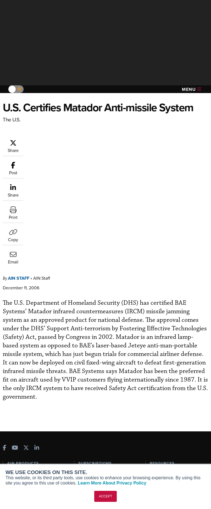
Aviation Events (163, 407)
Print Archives (162, 362)
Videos (156, 384)
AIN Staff (18, 167)
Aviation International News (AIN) (32, 372)
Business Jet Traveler (29, 389)
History (13, 455)
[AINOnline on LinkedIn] (36, 337)
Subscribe (87, 362)
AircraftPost (21, 382)
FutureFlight (18, 396)
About (12, 440)
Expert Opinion (163, 370)
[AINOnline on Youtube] (15, 337)
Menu (191, 89)
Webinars (158, 392)
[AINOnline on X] (26, 337)
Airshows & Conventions (171, 399)
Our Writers (17, 447)
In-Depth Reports (165, 377)
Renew (84, 377)
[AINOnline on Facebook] (4, 337)
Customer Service (94, 370)
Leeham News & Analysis (33, 416)
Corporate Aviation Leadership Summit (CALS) (34, 406)
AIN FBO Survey (24, 362)
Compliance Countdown (171, 414)
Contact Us (17, 462)
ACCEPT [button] (105, 496)
